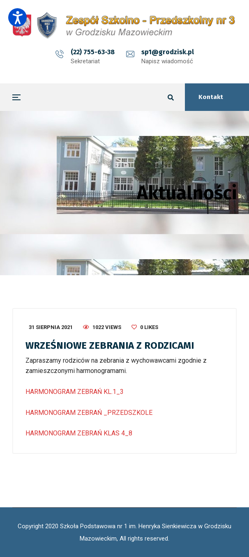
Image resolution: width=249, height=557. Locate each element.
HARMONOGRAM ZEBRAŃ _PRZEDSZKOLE (88, 413)
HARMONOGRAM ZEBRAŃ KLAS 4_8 (78, 433)
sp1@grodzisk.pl (167, 52)
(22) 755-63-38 (93, 52)
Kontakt (210, 97)
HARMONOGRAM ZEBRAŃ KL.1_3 (74, 392)
